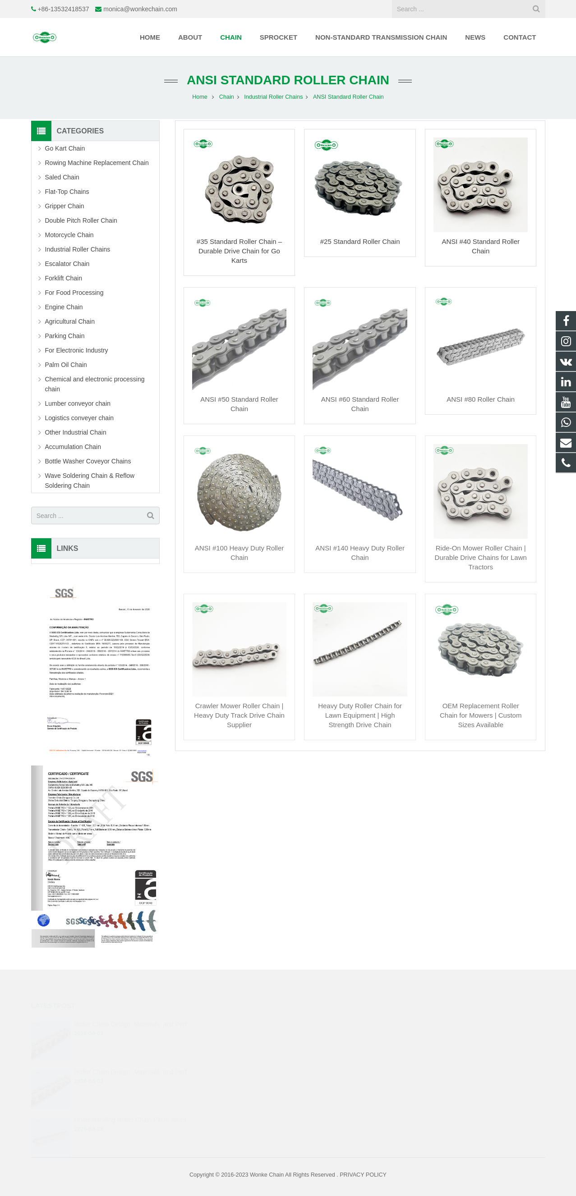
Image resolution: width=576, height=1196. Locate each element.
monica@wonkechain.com (140, 9)
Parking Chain (65, 335)
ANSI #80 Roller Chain (481, 399)
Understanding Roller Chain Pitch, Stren (130, 1119)
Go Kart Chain (65, 148)
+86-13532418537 (63, 9)
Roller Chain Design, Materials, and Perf (130, 1023)
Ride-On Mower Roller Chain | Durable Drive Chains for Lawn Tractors (481, 557)
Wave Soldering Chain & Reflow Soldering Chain (90, 480)
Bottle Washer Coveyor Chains (88, 461)
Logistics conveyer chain (79, 418)
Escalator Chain (67, 263)
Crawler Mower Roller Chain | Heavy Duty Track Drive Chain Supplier (239, 715)
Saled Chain (62, 177)
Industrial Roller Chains (273, 97)
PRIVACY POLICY (363, 1175)
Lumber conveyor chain (78, 403)
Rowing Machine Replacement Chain (97, 162)
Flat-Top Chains (67, 191)
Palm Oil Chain (66, 364)
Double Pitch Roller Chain (81, 220)
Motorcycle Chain (69, 234)
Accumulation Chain (73, 446)
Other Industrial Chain (75, 432)
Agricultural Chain (70, 321)
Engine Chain (64, 307)
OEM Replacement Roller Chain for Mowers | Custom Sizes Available (480, 715)
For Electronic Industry (76, 350)
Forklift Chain (63, 278)
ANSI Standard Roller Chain (288, 80)
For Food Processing (74, 292)
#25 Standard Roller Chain (360, 241)
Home (199, 97)
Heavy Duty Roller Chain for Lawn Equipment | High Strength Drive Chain (360, 715)
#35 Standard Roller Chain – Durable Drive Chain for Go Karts (239, 251)
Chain (226, 97)
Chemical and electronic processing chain (95, 384)
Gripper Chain (64, 206)
